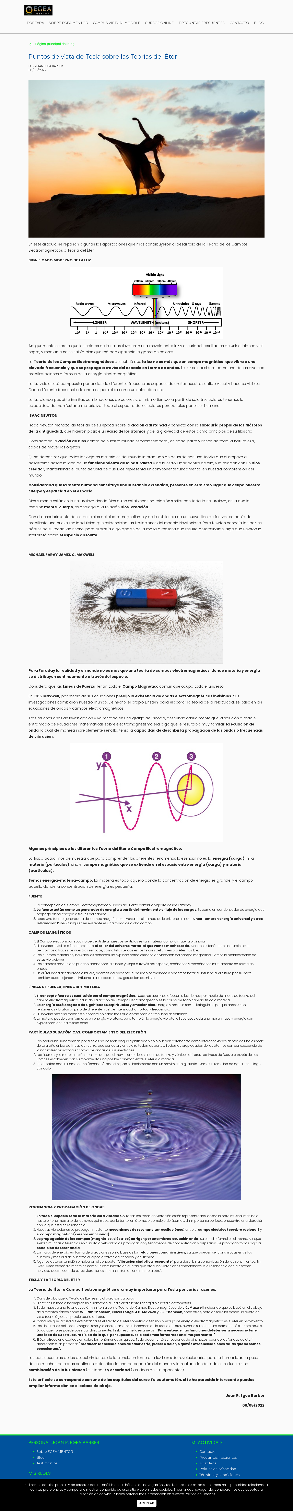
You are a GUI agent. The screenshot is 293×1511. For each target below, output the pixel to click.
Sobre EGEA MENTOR (68, 23)
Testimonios (47, 1463)
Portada (35, 23)
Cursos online (159, 23)
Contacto (239, 23)
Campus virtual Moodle (116, 23)
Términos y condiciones (219, 1475)
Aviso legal (208, 1463)
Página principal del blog (51, 44)
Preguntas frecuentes (202, 23)
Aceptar (146, 1503)
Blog (259, 23)
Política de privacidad (217, 1469)
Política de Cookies (200, 1494)
